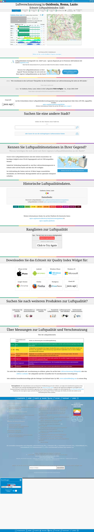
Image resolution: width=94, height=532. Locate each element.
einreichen (60, 525)
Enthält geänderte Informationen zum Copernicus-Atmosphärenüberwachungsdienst (53, 485)
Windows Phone (55, 289)
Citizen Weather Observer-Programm (50, 481)
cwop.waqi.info (43, 483)
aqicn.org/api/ (67, 102)
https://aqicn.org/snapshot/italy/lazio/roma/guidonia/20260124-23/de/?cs (47, 87)
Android (38, 289)
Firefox (38, 301)
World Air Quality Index (48, 445)
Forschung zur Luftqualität (17, 469)
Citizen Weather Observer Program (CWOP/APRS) (47, 510)
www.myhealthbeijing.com (68, 436)
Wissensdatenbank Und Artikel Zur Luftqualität (21, 472)
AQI (18, 11)
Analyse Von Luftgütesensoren (17, 475)
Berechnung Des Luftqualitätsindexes (19, 483)
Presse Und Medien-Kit (15, 466)
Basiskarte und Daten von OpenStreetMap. (51, 494)
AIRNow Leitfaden (22, 431)
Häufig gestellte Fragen (16, 479)
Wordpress (55, 301)
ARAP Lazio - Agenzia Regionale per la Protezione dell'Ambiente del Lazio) (47, 512)
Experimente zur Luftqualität (16, 474)
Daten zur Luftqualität (15, 482)
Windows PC (71, 289)
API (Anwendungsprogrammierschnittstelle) (20, 492)
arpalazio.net (24, 58)
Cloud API (71, 301)
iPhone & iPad (22, 289)
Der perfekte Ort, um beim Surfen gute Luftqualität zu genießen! (54, 496)
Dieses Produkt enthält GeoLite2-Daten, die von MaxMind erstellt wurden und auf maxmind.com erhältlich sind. (52, 471)
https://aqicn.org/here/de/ (47, 81)
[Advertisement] (47, 230)
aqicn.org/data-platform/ (47, 217)
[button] (52, 28)
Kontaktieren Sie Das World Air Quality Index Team (22, 464)
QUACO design (44, 499)
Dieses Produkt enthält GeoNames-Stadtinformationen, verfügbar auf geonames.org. (54, 475)
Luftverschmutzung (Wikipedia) (71, 429)
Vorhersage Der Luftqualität (16, 485)
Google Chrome (22, 301)
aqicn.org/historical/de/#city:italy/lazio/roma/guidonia (46, 214)
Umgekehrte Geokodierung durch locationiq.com (53, 492)
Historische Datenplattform (16, 494)
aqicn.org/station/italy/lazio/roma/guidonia (55, 198)
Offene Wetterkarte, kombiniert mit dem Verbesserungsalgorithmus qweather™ (50, 478)
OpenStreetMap (73, 35)
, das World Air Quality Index (77, 446)
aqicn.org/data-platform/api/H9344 (53, 100)
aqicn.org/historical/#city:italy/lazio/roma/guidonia (55, 196)
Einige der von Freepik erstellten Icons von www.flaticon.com (51, 489)
